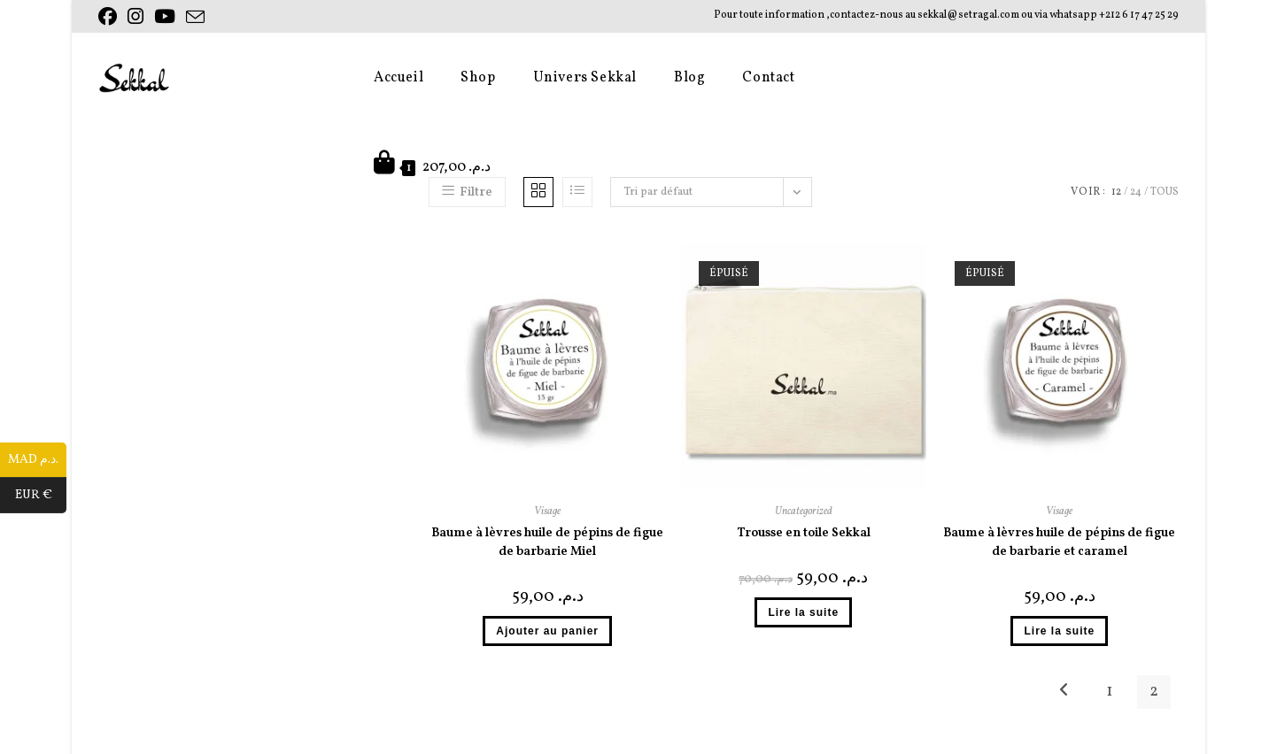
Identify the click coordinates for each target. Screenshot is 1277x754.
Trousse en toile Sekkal (804, 533)
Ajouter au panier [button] (547, 631)
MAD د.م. (37, 460)
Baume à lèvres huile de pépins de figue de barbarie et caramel (1059, 542)
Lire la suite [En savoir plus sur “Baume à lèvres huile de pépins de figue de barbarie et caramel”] (1059, 631)
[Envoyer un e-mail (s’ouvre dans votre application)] (195, 18)
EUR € (41, 495)
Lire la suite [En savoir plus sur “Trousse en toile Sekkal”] (803, 612)
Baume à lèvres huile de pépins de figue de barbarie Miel (547, 542)
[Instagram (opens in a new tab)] (135, 17)
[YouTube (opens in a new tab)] (165, 17)
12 (1116, 192)
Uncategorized (803, 511)
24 (1136, 192)
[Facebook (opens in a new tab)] (110, 17)
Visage (547, 511)
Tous (1164, 192)
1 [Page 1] (1109, 692)
